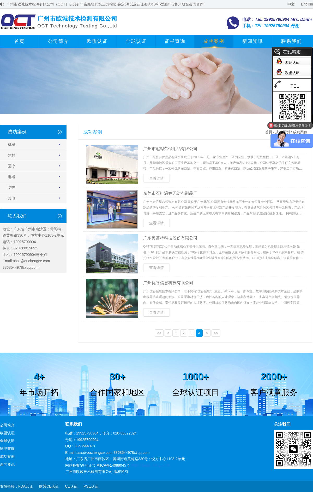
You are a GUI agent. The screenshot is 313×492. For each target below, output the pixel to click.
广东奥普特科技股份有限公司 (170, 238)
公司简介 (58, 41)
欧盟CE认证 (49, 486)
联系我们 (291, 41)
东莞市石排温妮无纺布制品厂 (170, 193)
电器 (11, 177)
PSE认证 (91, 486)
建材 (11, 155)
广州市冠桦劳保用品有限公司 (170, 148)
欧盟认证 (97, 41)
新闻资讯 (252, 41)
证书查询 (175, 41)
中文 (291, 4)
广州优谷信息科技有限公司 (168, 283)
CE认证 (71, 486)
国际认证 (292, 62)
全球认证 (136, 41)
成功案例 (213, 41)
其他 (11, 198)
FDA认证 (25, 486)
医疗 (11, 166)
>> (216, 333)
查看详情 (156, 178)
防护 (11, 187)
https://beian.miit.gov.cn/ (150, 465)
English (307, 4)
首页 (19, 41)
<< (159, 333)
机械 (11, 144)
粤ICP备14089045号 (113, 465)
